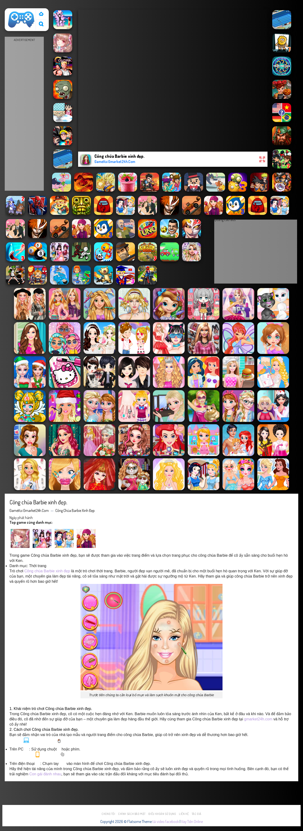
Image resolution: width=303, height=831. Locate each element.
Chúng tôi (108, 814)
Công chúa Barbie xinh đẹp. (75, 510)
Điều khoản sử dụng (162, 814)
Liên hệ (184, 814)
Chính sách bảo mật (132, 814)
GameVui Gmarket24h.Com (29, 510)
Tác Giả (196, 814)
